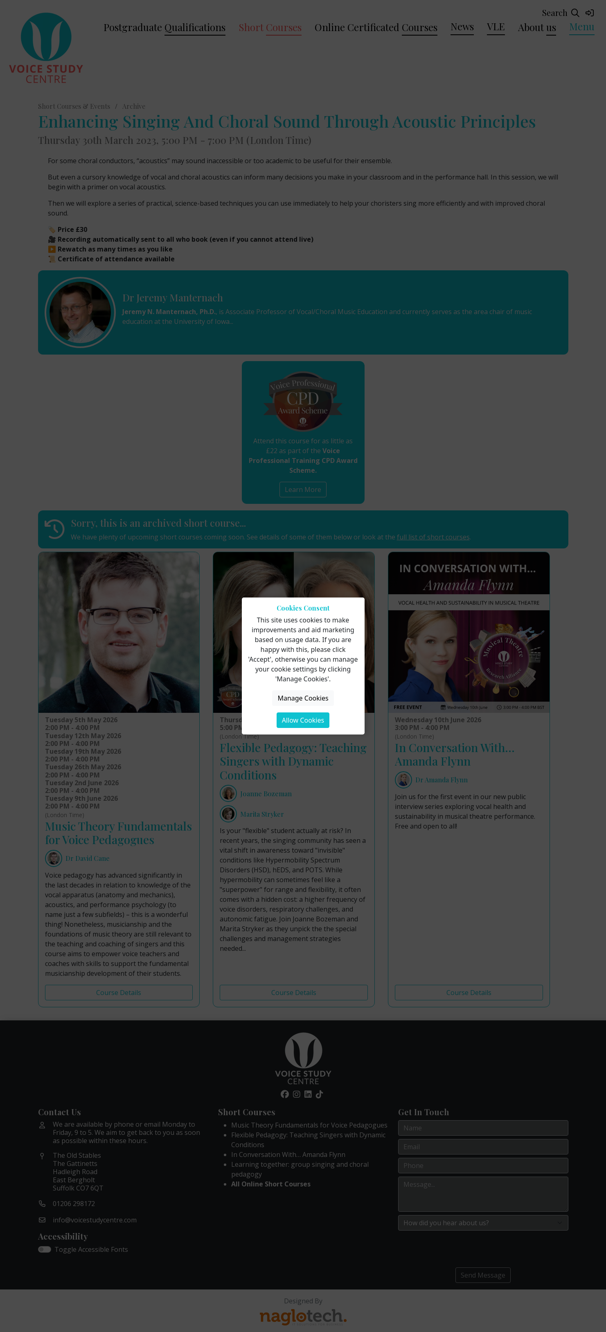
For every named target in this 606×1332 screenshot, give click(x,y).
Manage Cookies (302, 698)
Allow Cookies (303, 720)
